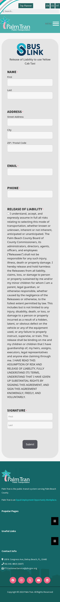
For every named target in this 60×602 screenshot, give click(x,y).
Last (9, 90)
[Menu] (56, 24)
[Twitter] (30, 580)
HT (57, 5)
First (9, 77)
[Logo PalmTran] (16, 476)
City (9, 129)
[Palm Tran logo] (15, 22)
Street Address (15, 116)
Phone (13, 188)
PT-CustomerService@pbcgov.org (20, 568)
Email (12, 166)
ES (52, 5)
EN (47, 5)
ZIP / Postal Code (16, 142)
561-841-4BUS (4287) (14, 563)
